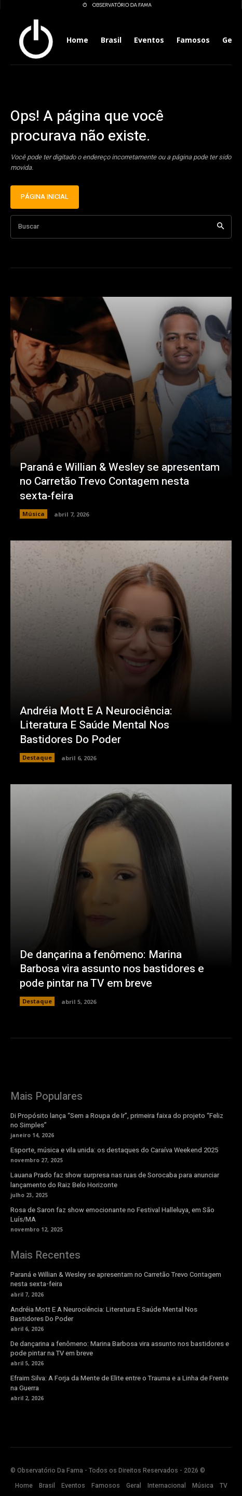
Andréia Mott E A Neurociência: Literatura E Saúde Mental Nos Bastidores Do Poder (96, 725)
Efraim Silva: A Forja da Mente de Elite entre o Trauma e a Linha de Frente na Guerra (119, 1382)
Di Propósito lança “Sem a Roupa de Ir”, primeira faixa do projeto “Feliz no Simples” (116, 1120)
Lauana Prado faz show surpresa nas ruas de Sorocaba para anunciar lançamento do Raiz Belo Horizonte (114, 1179)
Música (33, 514)
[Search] (220, 226)
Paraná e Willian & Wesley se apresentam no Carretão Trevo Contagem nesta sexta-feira (120, 481)
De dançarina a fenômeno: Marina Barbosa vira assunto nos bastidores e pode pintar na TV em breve (112, 969)
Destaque (37, 757)
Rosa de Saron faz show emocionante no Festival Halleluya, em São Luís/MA (112, 1214)
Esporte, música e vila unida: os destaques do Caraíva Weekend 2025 (114, 1150)
